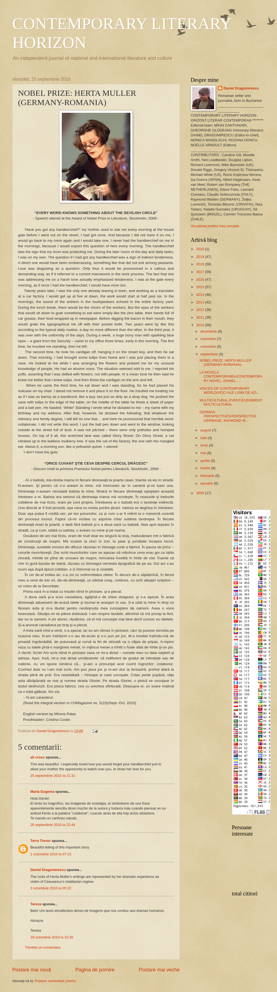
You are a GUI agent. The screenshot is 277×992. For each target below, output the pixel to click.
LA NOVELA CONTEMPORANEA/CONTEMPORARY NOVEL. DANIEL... (231, 376)
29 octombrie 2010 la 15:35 (51, 937)
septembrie (209, 354)
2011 (200, 317)
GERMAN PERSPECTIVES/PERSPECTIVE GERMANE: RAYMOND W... (228, 416)
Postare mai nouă (31, 970)
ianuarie (207, 483)
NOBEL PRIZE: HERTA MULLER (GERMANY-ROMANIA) (225, 362)
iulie (204, 438)
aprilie (205, 461)
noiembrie (208, 339)
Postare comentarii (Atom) (55, 981)
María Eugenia (42, 791)
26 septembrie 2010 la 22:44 (52, 825)
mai (203, 453)
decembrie (209, 331)
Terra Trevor (40, 841)
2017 (200, 272)
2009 (200, 493)
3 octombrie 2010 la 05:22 (50, 888)
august (206, 430)
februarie (207, 476)
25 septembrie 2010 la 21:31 (52, 776)
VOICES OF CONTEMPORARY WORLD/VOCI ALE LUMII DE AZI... (229, 390)
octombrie (208, 346)
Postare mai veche (159, 970)
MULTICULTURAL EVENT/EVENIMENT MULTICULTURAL (231, 402)
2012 (200, 310)
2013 (200, 302)
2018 (200, 264)
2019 (200, 257)
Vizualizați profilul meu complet (215, 226)
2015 (200, 287)
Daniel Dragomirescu (48, 870)
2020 (200, 249)
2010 (200, 325)
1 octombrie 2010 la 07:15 (50, 854)
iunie (204, 445)
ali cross (37, 757)
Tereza (35, 904)
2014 (200, 295)
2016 (200, 279)
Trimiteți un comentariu (43, 947)
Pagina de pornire (94, 970)
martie (205, 468)
